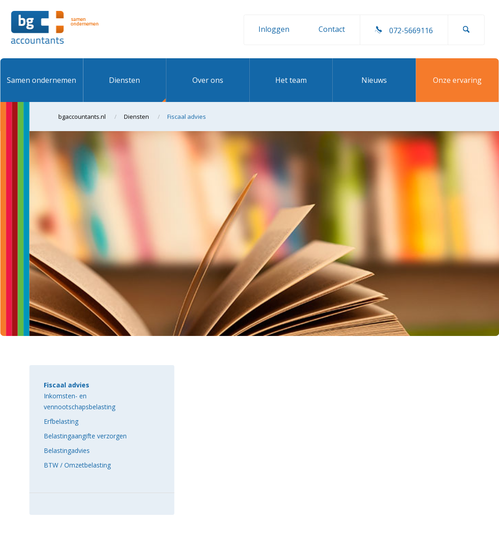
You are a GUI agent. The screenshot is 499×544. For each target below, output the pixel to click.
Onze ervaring (457, 80)
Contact (332, 29)
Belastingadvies (67, 450)
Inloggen (273, 29)
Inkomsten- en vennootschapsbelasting (79, 401)
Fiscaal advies (66, 385)
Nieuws (374, 80)
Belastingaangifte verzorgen (85, 436)
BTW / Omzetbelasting (77, 465)
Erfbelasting (61, 421)
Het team (291, 80)
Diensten (124, 80)
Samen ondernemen (41, 80)
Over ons (207, 80)
